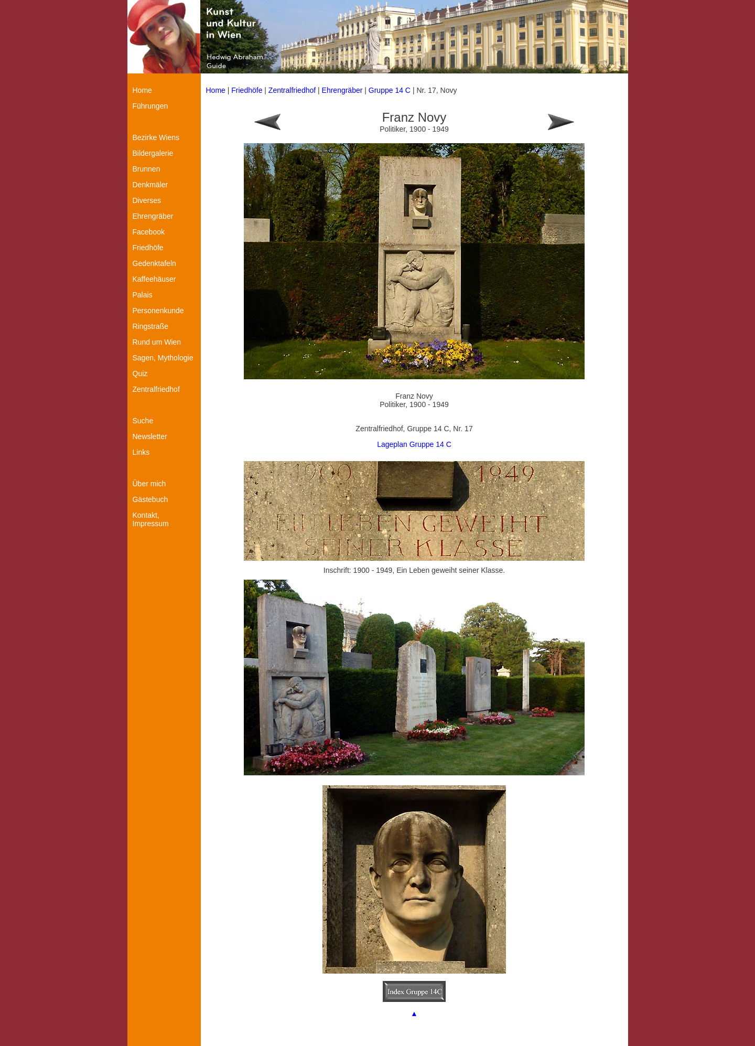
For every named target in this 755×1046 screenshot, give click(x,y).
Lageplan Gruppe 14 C (414, 444)
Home (215, 90)
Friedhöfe (246, 90)
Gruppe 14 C (391, 90)
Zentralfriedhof (292, 90)
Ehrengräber (342, 90)
